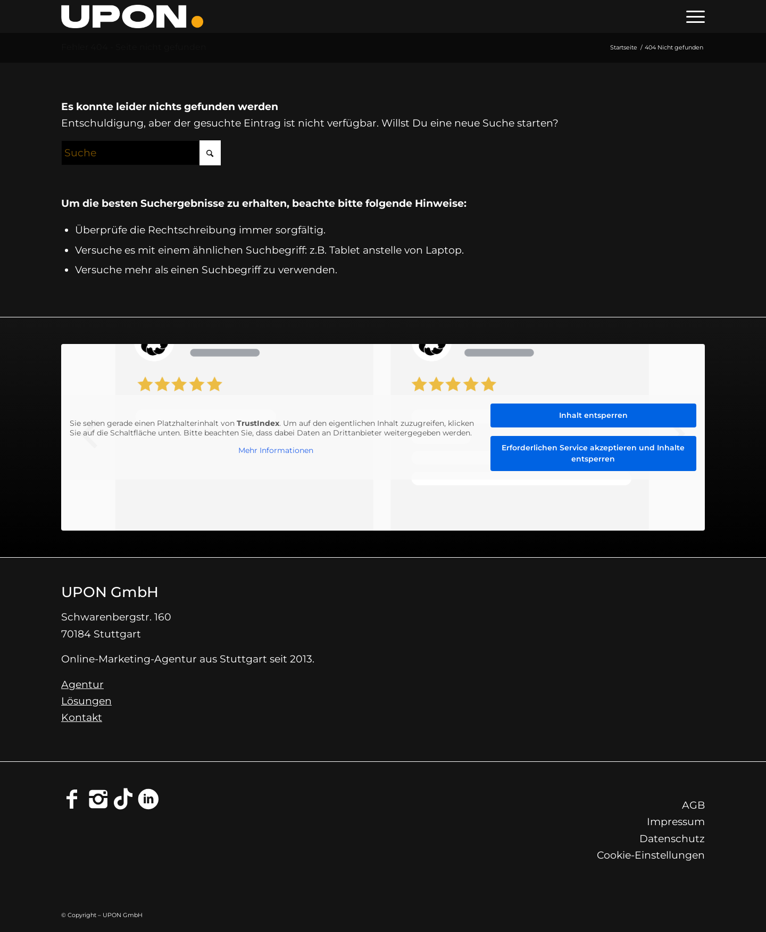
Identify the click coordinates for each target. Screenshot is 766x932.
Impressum (676, 822)
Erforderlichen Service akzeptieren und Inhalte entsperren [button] (593, 453)
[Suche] (141, 152)
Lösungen (86, 701)
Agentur (82, 684)
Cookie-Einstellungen (651, 855)
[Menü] (692, 16)
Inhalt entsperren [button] (593, 415)
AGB (693, 805)
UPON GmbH (110, 592)
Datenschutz (672, 839)
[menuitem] (692, 16)
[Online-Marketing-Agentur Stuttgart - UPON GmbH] (132, 16)
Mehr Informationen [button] (275, 451)
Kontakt (81, 717)
